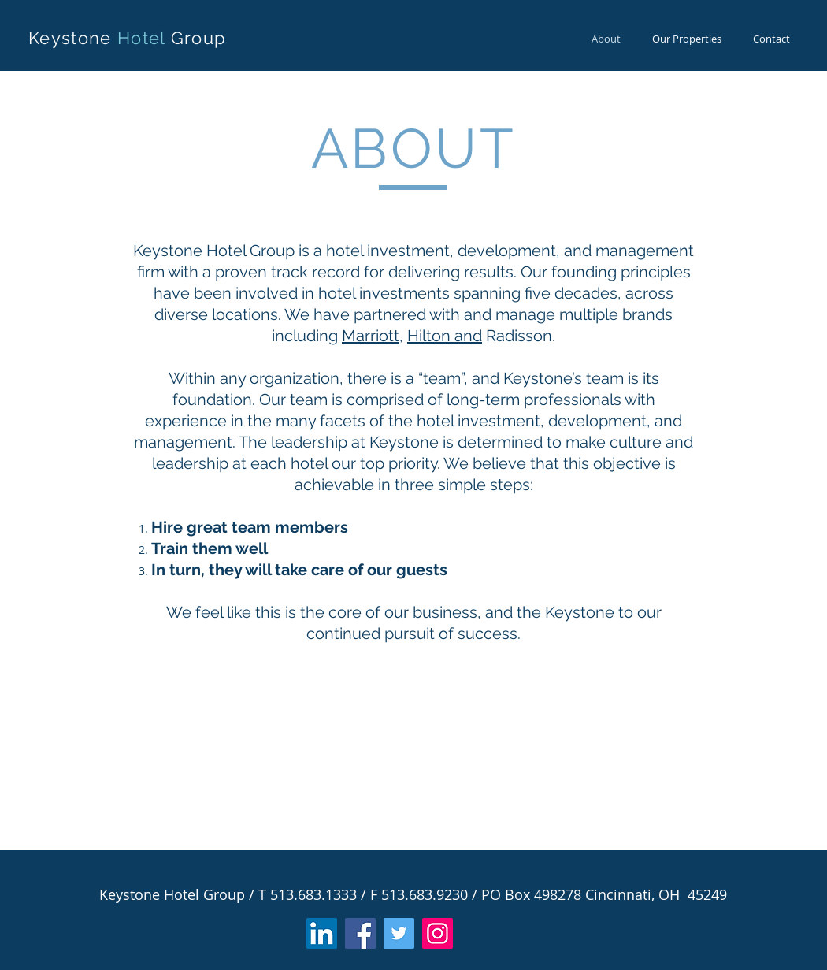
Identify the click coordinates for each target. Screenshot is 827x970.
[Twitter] (399, 933)
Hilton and (444, 335)
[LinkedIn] (321, 933)
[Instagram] (437, 933)
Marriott (370, 335)
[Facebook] (360, 933)
